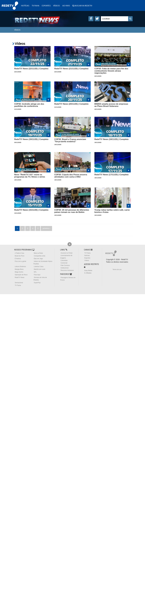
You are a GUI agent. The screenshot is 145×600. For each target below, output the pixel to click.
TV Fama (35, 5)
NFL (35, 272)
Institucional (64, 268)
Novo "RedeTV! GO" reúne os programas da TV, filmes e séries (29, 176)
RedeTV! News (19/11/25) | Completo (31, 139)
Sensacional (19, 283)
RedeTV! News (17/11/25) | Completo (111, 175)
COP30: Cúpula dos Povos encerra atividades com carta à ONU (70, 176)
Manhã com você (39, 269)
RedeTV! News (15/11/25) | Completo (31, 210)
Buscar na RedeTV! (83, 5)
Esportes (46, 5)
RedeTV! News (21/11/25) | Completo (71, 69)
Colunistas (64, 260)
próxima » (46, 228)
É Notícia (18, 258)
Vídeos (56, 5)
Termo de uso (117, 269)
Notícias (25, 5)
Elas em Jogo (38, 258)
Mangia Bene (19, 269)
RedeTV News (19, 277)
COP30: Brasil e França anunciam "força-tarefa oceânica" (70, 140)
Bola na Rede (38, 253)
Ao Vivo (66, 5)
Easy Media (88, 270)
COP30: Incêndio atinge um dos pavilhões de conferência (29, 105)
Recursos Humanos (67, 270)
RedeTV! (10, 4)
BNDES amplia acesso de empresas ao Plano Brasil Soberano (111, 105)
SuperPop (37, 283)
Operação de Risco (21, 275)
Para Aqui (37, 275)
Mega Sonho (19, 272)
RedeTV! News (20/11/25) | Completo (71, 104)
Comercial (64, 263)
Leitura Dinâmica (20, 266)
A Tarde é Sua (19, 253)
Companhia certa (39, 256)
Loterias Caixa (38, 266)
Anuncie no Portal (66, 253)
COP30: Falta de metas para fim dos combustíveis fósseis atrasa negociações (111, 71)
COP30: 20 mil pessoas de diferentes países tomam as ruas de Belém (71, 211)
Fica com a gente (20, 261)
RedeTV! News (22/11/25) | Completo (31, 69)
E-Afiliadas (87, 273)
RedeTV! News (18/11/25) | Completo (111, 139)
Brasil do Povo (19, 256)
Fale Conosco (65, 265)
